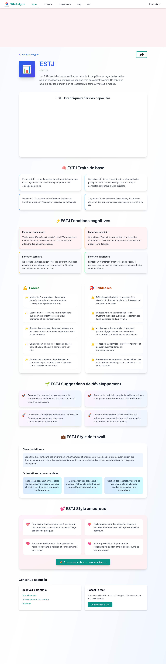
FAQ (89, 4)
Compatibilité (65, 4)
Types (34, 4)
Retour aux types (29, 54)
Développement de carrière (35, 599)
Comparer (48, 4)
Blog (79, 4)
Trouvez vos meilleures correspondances (83, 562)
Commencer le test (100, 604)
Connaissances (29, 595)
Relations (26, 603)
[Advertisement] (83, 28)
